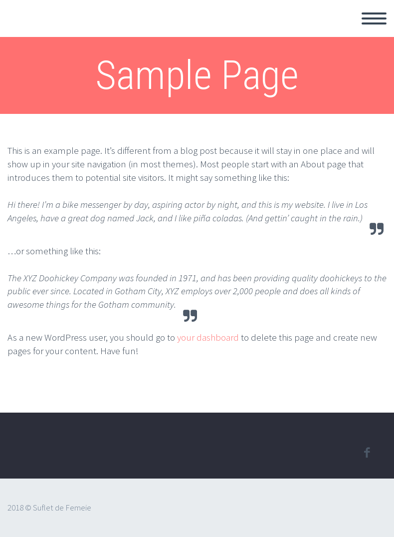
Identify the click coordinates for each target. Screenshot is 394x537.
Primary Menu (374, 18)
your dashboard (208, 337)
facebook (366, 452)
